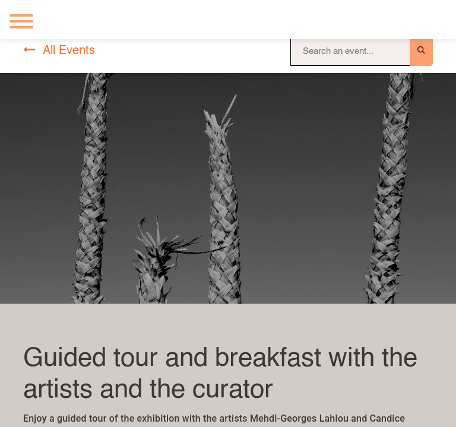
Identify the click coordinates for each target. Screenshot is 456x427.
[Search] (421, 51)
